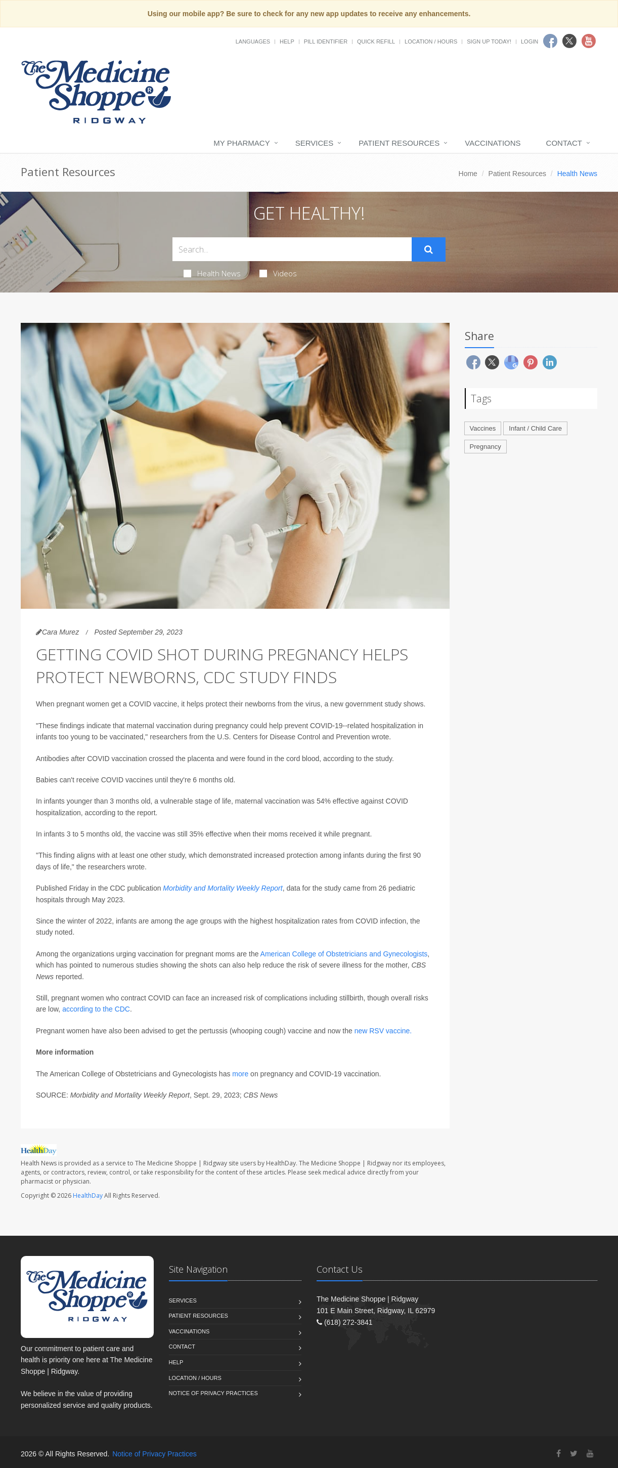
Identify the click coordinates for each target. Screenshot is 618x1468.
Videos (278, 273)
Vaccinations (492, 143)
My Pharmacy (241, 143)
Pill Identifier (325, 41)
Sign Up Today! (489, 41)
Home (468, 174)
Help (287, 41)
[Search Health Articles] (292, 249)
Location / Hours (431, 41)
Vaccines (483, 428)
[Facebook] (558, 1453)
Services (314, 143)
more (240, 1074)
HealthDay (88, 1195)
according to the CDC (96, 1009)
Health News (212, 273)
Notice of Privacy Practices (213, 1393)
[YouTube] (590, 1453)
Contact (564, 143)
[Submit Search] (429, 249)
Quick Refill (376, 41)
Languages (253, 41)
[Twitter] (574, 1453)
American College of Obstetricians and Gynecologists (344, 954)
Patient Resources (399, 143)
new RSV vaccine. (383, 1031)
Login (529, 41)
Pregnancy (485, 446)
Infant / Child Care (535, 428)
